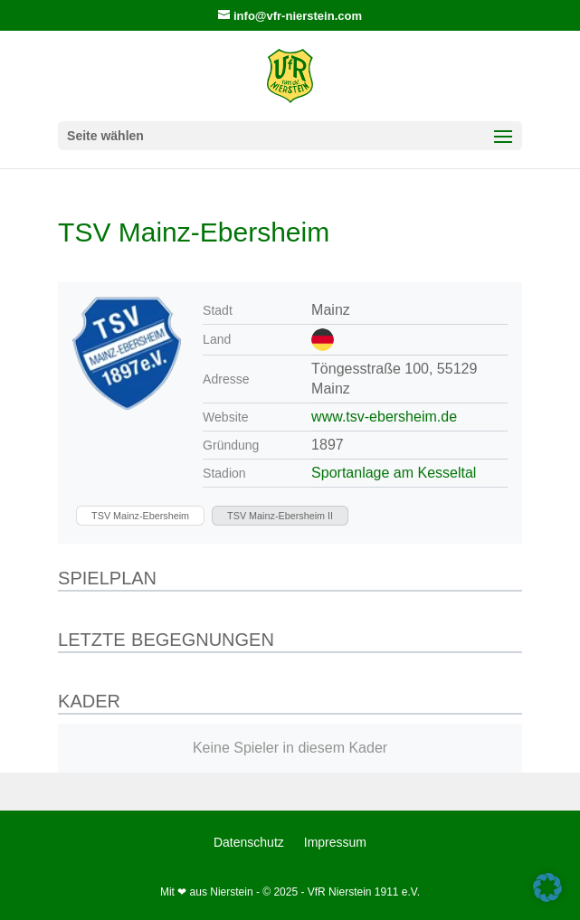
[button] (547, 887)
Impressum (335, 842)
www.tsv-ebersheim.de (384, 416)
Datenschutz (249, 842)
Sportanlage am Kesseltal (393, 472)
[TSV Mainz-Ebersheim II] (280, 516)
